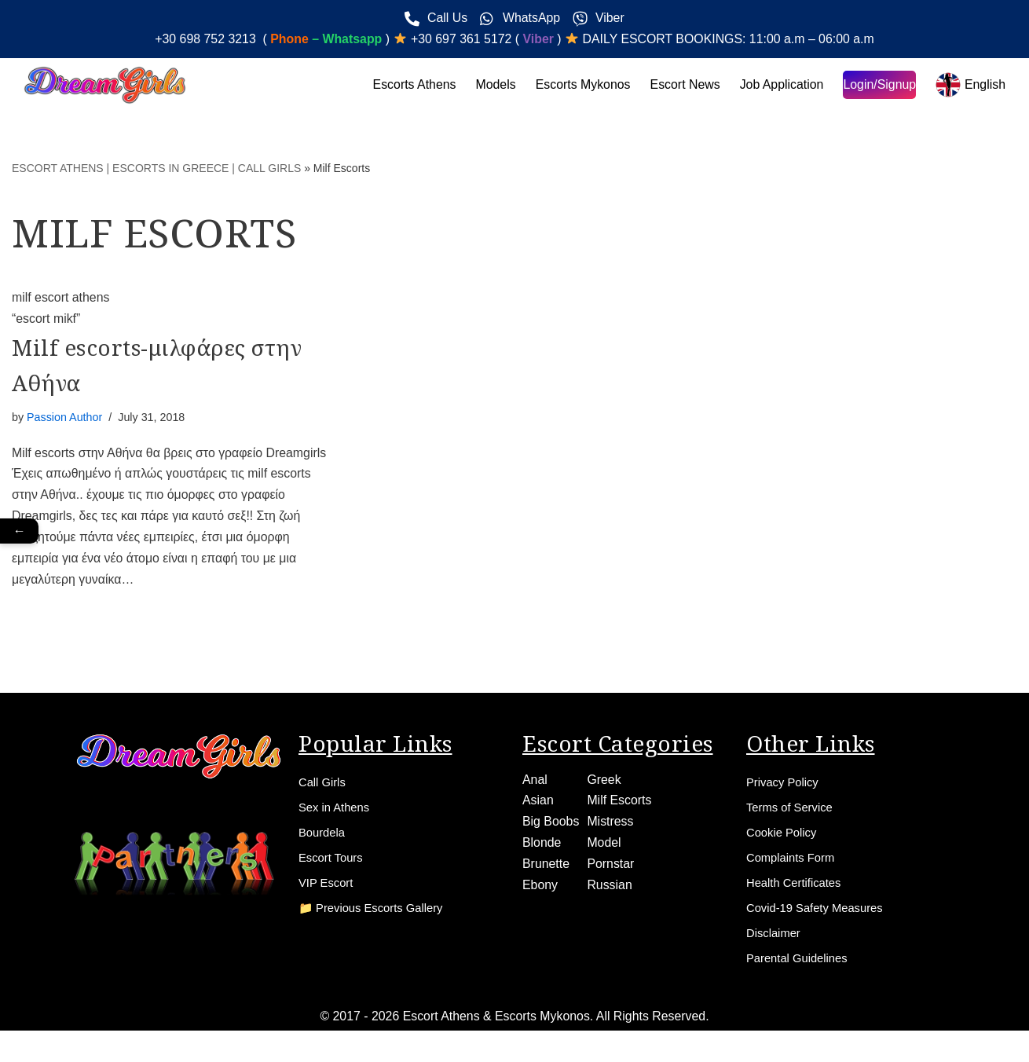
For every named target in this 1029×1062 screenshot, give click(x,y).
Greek (605, 783)
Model (605, 848)
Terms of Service (793, 812)
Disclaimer (775, 946)
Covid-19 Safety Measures (820, 919)
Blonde (542, 848)
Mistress (611, 826)
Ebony (540, 890)
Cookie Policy (784, 839)
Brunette (545, 869)
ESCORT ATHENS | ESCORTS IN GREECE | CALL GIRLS (156, 168)
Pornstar (611, 869)
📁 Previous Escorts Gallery (377, 919)
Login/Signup (878, 85)
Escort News (683, 85)
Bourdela (323, 839)
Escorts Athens (411, 85)
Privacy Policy (785, 786)
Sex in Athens (336, 812)
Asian (538, 804)
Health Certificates (797, 892)
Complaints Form (794, 866)
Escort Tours (333, 866)
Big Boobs (551, 826)
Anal (534, 783)
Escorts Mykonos (580, 85)
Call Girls (324, 786)
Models (492, 85)
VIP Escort (327, 892)
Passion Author (65, 418)
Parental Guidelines (801, 973)
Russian (610, 890)
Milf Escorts (620, 804)
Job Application (780, 85)
